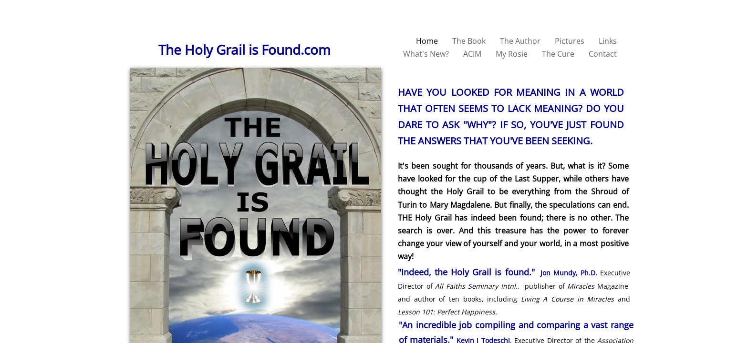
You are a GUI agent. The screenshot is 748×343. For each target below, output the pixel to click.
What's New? (426, 54)
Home (427, 41)
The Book (469, 41)
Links (608, 41)
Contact (603, 54)
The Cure (558, 54)
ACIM (472, 54)
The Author (520, 41)
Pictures (569, 41)
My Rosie (512, 54)
